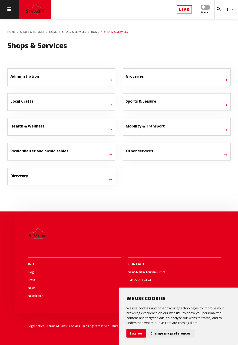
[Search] (219, 9)
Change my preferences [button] (170, 333)
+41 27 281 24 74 (139, 280)
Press (31, 280)
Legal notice (36, 326)
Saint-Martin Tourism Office (146, 272)
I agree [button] (136, 333)
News (31, 288)
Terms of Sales (57, 326)
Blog (31, 272)
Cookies (74, 326)
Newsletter (35, 296)
